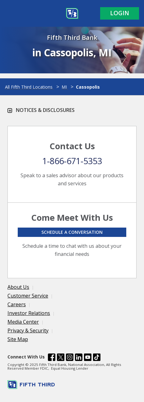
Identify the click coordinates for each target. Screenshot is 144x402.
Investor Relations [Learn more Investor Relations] (28, 313)
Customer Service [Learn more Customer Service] (27, 295)
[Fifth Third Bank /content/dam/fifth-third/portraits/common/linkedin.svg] (78, 358)
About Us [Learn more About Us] (18, 287)
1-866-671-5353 (72, 161)
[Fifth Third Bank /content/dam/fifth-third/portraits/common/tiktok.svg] (96, 358)
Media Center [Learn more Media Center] (23, 321)
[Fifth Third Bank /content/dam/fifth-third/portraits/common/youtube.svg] (87, 358)
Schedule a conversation (72, 232)
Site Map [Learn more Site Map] (17, 339)
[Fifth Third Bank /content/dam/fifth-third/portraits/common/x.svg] (60, 358)
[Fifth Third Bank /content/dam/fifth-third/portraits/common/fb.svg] (51, 358)
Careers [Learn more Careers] (16, 304)
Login (119, 13)
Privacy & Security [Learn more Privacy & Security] (28, 330)
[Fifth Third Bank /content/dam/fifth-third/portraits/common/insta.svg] (69, 358)
